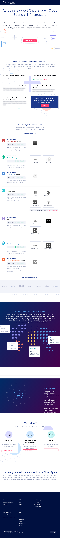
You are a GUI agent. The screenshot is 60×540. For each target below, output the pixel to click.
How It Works (6, 499)
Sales (20, 502)
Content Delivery (12, 158)
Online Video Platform (13, 260)
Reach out (44, 105)
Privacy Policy (15, 531)
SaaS (8, 191)
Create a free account (9, 450)
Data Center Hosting (13, 244)
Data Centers (37, 502)
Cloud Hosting (11, 174)
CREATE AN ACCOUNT (30, 40)
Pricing (5, 504)
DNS (8, 219)
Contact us (21, 514)
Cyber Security (11, 141)
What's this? (45, 79)
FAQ (20, 517)
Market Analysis (7, 512)
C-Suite (20, 504)
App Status (21, 519)
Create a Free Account (52, 210)
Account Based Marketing (9, 517)
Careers (20, 521)
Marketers (21, 499)
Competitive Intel (7, 514)
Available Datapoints (8, 502)
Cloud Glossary (22, 523)
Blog (20, 512)
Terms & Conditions (7, 531)
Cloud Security (37, 506)
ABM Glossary (22, 525)
